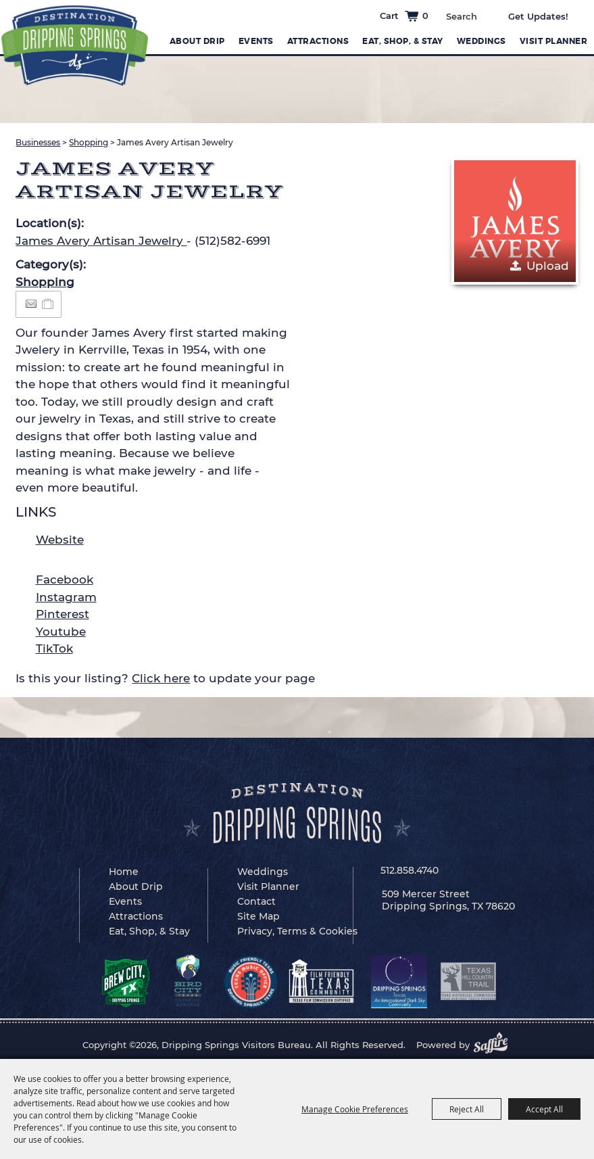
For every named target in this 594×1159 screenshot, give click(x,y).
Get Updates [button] (547, 16)
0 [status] (425, 15)
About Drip (197, 41)
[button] (514, 221)
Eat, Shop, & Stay (402, 41)
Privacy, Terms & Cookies (297, 931)
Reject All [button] (466, 1109)
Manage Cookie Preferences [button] (354, 1109)
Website (60, 539)
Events (256, 41)
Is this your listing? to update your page (165, 678)
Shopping (88, 142)
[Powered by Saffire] (495, 1044)
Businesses (38, 142)
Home (124, 872)
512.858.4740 (409, 870)
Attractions (318, 41)
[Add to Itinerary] (48, 303)
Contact (256, 901)
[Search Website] (461, 16)
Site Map (258, 916)
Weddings (481, 41)
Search (486, 15)
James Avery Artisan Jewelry (101, 240)
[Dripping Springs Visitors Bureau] (74, 45)
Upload (547, 266)
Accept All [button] (544, 1109)
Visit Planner (554, 41)
